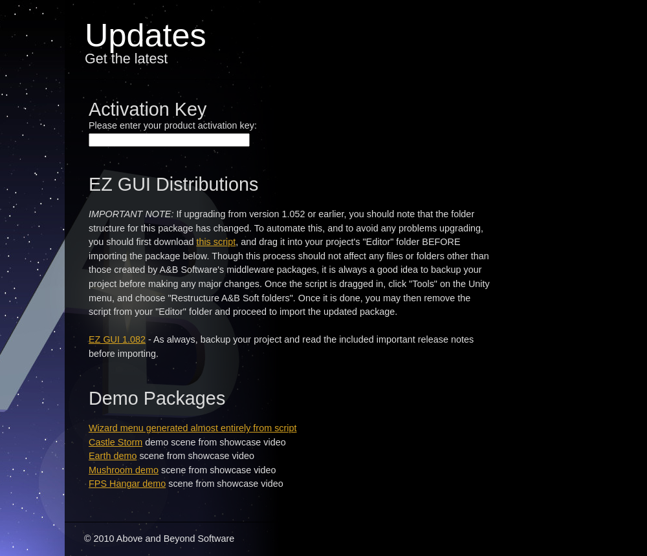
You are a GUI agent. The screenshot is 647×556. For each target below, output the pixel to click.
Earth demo (113, 456)
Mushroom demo (124, 470)
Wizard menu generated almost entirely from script (193, 428)
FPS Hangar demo (127, 483)
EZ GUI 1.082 (117, 339)
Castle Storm (115, 442)
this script (216, 242)
